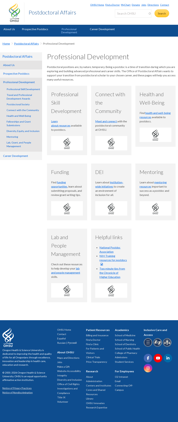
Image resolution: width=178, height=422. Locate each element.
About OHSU (65, 352)
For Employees (124, 371)
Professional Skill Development (23, 89)
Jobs (143, 4)
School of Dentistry (125, 344)
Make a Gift (63, 366)
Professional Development (69, 30)
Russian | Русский (67, 342)
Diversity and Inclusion (69, 379)
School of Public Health (127, 348)
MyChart (126, 4)
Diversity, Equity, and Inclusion (23, 131)
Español (61, 338)
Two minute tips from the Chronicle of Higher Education (112, 273)
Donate (136, 4)
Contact (164, 4)
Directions (153, 4)
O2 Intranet (121, 376)
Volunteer (62, 401)
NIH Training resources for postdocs (113, 258)
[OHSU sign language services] (158, 346)
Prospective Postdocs (35, 29)
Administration (94, 381)
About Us (9, 29)
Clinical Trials (93, 357)
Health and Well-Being (19, 115)
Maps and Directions (68, 357)
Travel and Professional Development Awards (19, 96)
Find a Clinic (92, 344)
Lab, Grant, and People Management (19, 144)
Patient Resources (98, 330)
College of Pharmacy (126, 352)
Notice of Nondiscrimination (17, 392)
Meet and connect (106, 121)
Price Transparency (96, 361)
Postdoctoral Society (18, 104)
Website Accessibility (69, 371)
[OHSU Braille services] (148, 346)
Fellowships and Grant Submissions (19, 123)
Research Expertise (96, 407)
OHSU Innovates (95, 403)
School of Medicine (125, 335)
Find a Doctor (112, 4)
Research (92, 371)
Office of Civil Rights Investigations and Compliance (68, 388)
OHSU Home (97, 4)
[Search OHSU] (133, 13)
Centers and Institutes (98, 385)
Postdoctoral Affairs (52, 12)
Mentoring (12, 136)
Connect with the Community (23, 110)
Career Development (102, 29)
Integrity (62, 375)
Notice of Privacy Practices (17, 388)
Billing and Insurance (97, 335)
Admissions (121, 357)
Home (6, 43)
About (89, 376)
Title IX (61, 397)
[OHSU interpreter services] (167, 346)
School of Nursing (124, 339)
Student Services (124, 361)
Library (89, 398)
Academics (122, 330)
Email (117, 381)
